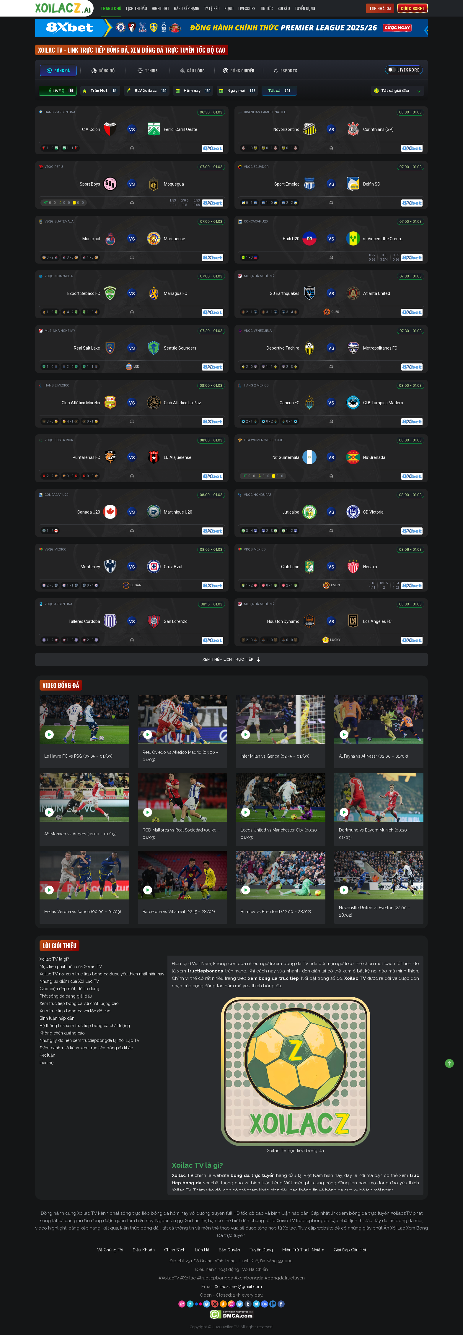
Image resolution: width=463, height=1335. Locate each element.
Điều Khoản (144, 1250)
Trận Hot (100, 90)
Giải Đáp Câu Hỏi (350, 1250)
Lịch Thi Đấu (136, 8)
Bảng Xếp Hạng (186, 8)
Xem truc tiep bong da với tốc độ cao (75, 1010)
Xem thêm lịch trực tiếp (232, 659)
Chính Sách (174, 1250)
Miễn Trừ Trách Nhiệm (303, 1250)
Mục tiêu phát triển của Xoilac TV (71, 966)
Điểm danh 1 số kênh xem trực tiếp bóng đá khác (86, 1047)
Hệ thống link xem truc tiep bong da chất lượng (85, 1025)
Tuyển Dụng (305, 8)
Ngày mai (237, 90)
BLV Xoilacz (146, 90)
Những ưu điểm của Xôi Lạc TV (69, 981)
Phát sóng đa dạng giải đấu (66, 996)
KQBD (229, 8)
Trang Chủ (111, 8)
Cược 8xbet (412, 8)
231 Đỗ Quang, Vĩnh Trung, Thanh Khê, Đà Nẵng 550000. (240, 1260)
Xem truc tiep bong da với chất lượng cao (79, 1003)
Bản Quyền (229, 1250)
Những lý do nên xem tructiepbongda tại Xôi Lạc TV (90, 1040)
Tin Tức (266, 8)
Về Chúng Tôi (110, 1250)
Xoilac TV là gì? (54, 959)
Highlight (160, 8)
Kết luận (47, 1055)
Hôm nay (193, 90)
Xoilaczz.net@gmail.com (238, 1286)
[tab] (58, 70)
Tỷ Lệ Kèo (212, 8)
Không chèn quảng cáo (62, 1033)
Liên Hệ (202, 1250)
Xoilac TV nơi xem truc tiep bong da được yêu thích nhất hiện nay (102, 974)
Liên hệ (46, 1062)
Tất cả (279, 90)
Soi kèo (284, 8)
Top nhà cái (380, 8)
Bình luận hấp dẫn (57, 1018)
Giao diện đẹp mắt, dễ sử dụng (69, 988)
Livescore (246, 8)
